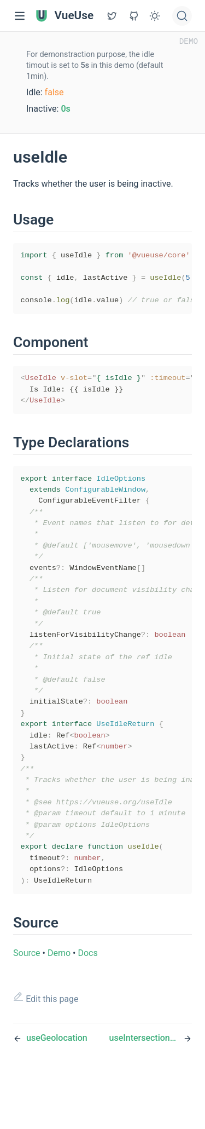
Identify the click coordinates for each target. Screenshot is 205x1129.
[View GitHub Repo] (112, 15)
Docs (87, 1002)
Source (26, 1002)
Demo (59, 1002)
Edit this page (46, 1047)
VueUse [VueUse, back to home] (64, 16)
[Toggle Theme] (154, 16)
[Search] (182, 16)
